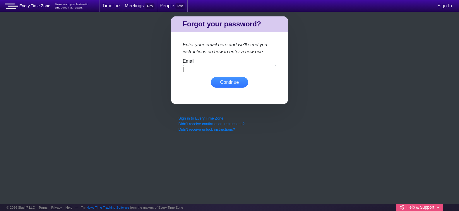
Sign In (444, 5)
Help (69, 207)
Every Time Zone (27, 6)
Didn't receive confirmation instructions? (212, 124)
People (172, 6)
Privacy (56, 207)
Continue (229, 82)
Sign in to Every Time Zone (201, 118)
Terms (43, 207)
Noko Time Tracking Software (107, 207)
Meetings (140, 6)
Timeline (111, 5)
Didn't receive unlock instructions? (207, 129)
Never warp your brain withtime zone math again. (71, 6)
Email (188, 61)
